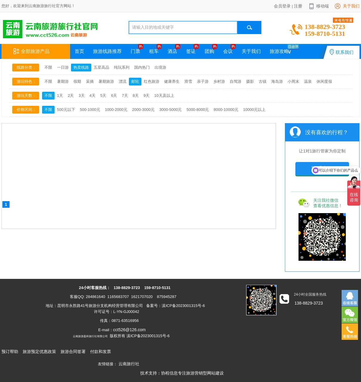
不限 (48, 67)
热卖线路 (81, 67)
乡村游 (219, 81)
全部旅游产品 (31, 51)
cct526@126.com (129, 329)
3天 (81, 95)
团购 (209, 51)
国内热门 (142, 67)
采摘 (90, 81)
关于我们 (351, 6)
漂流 (122, 81)
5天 (103, 95)
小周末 (293, 81)
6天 (114, 95)
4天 (92, 95)
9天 (146, 95)
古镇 (262, 81)
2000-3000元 (143, 109)
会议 (228, 51)
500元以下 (66, 109)
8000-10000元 (226, 109)
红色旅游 (151, 81)
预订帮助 (9, 351)
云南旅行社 (128, 363)
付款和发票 (100, 351)
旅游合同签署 (73, 351)
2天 (71, 95)
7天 (125, 95)
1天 (60, 95)
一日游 (63, 67)
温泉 (308, 81)
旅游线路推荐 (107, 51)
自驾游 (235, 81)
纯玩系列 (121, 67)
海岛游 (277, 81)
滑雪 (188, 81)
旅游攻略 (279, 51)
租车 (154, 51)
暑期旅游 (106, 81)
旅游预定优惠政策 (39, 351)
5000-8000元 (197, 109)
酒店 (172, 51)
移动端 (322, 6)
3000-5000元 (170, 109)
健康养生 (172, 81)
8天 (136, 95)
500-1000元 (90, 109)
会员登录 (282, 6)
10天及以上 (164, 95)
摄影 (250, 81)
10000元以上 (254, 109)
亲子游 (203, 81)
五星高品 (101, 67)
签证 (191, 51)
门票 (135, 51)
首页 (79, 51)
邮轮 (135, 81)
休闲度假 (324, 81)
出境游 (160, 67)
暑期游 (63, 81)
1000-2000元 (116, 109)
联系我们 (342, 52)
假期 (77, 81)
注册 (298, 6)
